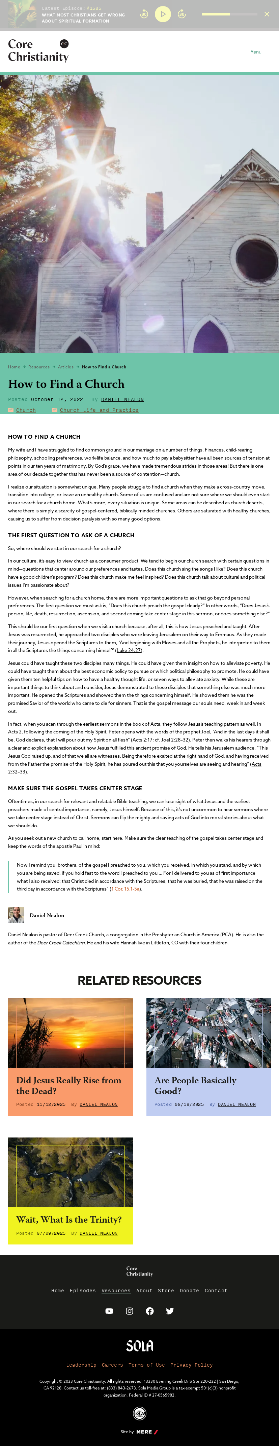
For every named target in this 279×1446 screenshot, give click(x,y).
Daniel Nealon (122, 399)
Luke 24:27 (129, 650)
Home (14, 366)
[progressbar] (139, 29)
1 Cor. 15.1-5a (125, 889)
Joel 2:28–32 (174, 740)
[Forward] (182, 14)
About (144, 1290)
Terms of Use (147, 1365)
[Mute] (197, 14)
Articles (66, 366)
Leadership (81, 1365)
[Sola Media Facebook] (149, 1311)
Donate (189, 1290)
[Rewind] (144, 14)
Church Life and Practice (99, 410)
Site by (139, 1432)
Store (166, 1290)
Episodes (83, 1290)
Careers (112, 1365)
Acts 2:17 (142, 740)
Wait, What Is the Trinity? (69, 1220)
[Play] (163, 14)
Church (26, 410)
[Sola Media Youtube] (109, 1311)
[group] (196, 14)
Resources (39, 366)
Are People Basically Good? (195, 1086)
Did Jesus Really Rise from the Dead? (68, 1086)
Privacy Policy (191, 1365)
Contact (216, 1290)
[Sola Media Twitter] (170, 1311)
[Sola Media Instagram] (129, 1311)
